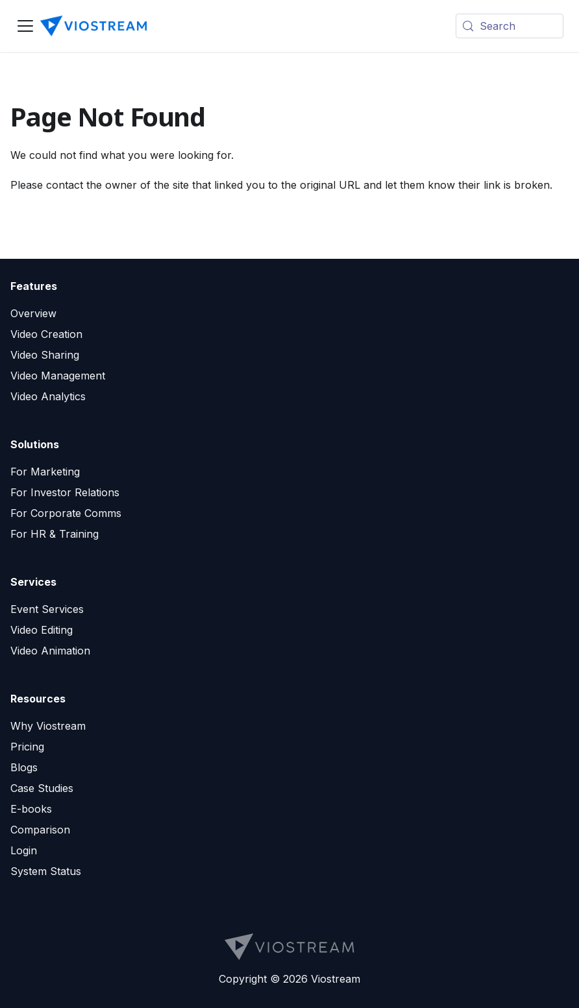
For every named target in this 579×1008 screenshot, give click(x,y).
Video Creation (46, 334)
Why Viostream (48, 725)
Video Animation (50, 650)
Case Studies (41, 788)
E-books (31, 808)
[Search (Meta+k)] (509, 26)
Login (23, 850)
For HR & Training (54, 533)
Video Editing (41, 629)
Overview (33, 313)
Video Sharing (44, 354)
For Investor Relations (64, 492)
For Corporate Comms (65, 513)
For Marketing (45, 471)
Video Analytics (48, 396)
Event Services (47, 609)
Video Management (57, 375)
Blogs (24, 767)
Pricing (27, 746)
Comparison (40, 829)
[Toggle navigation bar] (25, 26)
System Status (45, 871)
